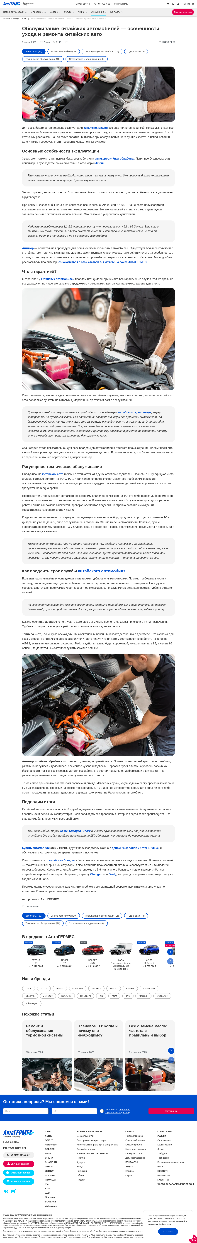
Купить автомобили (36, 848)
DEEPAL (30, 996)
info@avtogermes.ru (14, 1147)
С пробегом (37, 11)
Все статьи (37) (34, 51)
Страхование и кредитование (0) (86, 59)
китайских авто (52, 474)
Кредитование (164, 1144)
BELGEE (96, 988)
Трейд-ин (162, 1153)
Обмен (80, 1175)
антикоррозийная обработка (114, 158)
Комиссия (82, 1171)
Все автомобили (85, 1136)
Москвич (143, 996)
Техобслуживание (134, 1136)
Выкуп (80, 1166)
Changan (96, 874)
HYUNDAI (85, 996)
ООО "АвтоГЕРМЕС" (23, 1215)
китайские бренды (62, 860)
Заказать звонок (183, 12)
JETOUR (48, 996)
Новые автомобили (14, 11)
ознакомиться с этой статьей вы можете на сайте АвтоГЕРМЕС (102, 262)
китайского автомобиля (102, 571)
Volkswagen (32, 1003)
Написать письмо (20, 1181)
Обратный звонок (20, 1172)
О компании (98, 11)
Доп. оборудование (135, 1158)
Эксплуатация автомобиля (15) (102, 51)
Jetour (99, 163)
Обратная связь (121, 4)
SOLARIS (66, 996)
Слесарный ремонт (135, 1140)
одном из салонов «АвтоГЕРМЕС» (135, 848)
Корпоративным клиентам (170, 1162)
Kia (101, 996)
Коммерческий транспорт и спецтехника (97, 1144)
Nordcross (77, 988)
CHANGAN (149, 988)
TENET (113, 988)
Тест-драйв (163, 1158)
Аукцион (81, 1162)
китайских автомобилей (57, 279)
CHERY (130, 988)
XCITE (43, 988)
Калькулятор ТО (133, 1153)
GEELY (60, 988)
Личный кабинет (20, 1164)
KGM (114, 996)
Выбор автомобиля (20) (64, 51)
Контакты (115, 11)
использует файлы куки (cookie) (109, 1235)
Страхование (164, 1140)
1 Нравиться (30, 906)
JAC (128, 996)
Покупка (81, 1158)
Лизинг (160, 1149)
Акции (81, 11)
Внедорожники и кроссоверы (91, 1140)
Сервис (54, 11)
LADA (29, 988)
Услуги (68, 11)
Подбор (81, 1179)
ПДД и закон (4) (136, 51)
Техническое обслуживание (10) (43, 59)
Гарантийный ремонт (136, 1149)
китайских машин (95, 127)
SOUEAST (162, 996)
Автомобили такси (86, 1149)
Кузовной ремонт (134, 1144)
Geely (112, 874)
